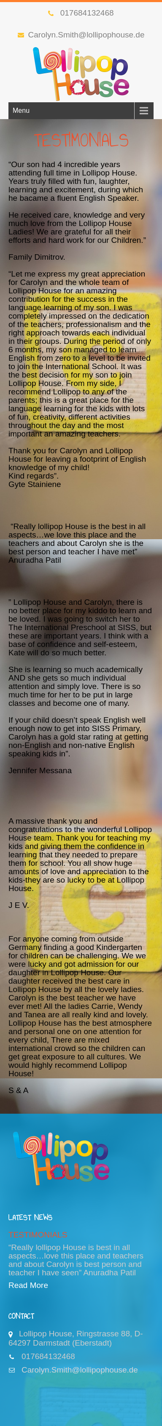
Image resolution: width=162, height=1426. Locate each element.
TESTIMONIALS (37, 1234)
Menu (21, 110)
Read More (28, 1285)
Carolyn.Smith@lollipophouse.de (81, 34)
